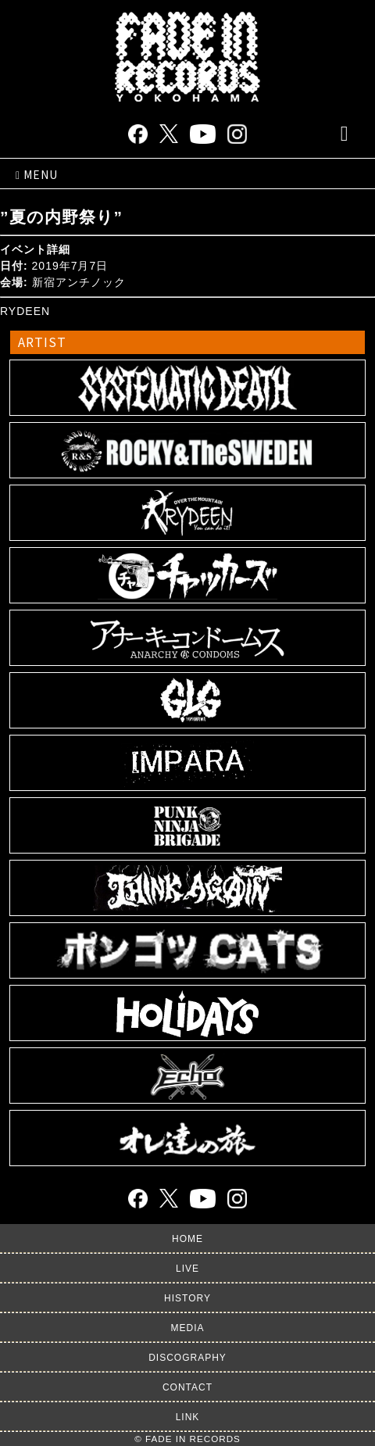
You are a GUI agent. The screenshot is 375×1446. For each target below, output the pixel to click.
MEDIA (187, 1328)
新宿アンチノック (79, 282)
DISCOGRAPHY (187, 1357)
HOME (187, 1238)
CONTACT (187, 1387)
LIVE (187, 1268)
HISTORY (187, 1298)
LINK (188, 1417)
